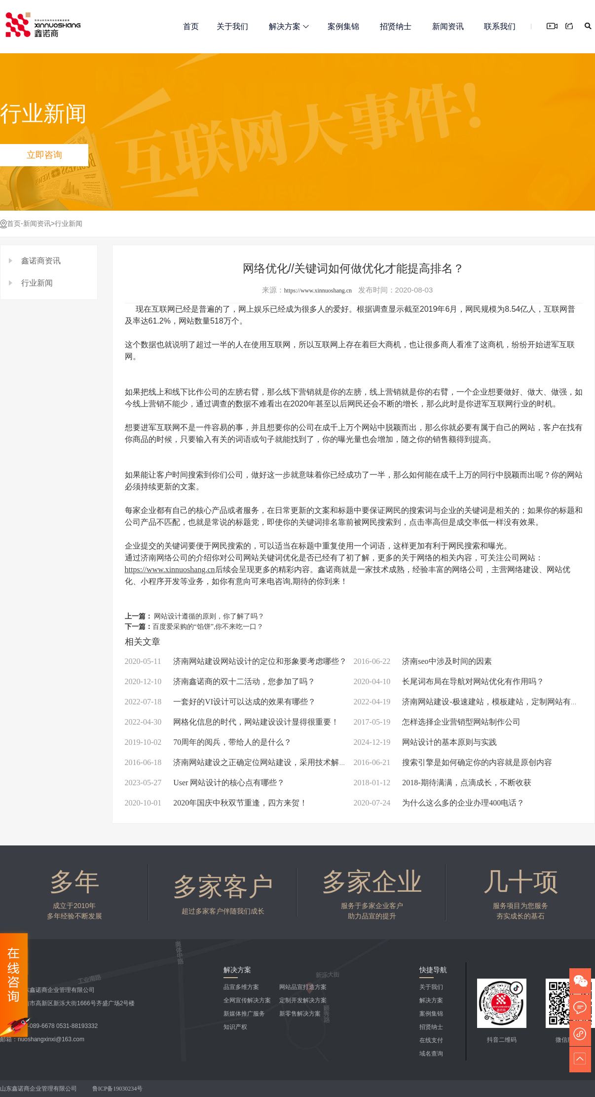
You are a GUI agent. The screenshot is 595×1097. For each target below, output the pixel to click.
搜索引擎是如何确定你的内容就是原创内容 (453, 762)
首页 (191, 26)
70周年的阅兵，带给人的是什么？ (208, 742)
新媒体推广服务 (244, 1013)
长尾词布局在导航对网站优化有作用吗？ (449, 681)
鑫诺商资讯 (41, 260)
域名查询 (431, 1053)
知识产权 (235, 1027)
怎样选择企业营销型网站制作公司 (437, 722)
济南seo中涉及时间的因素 (423, 661)
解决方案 (289, 26)
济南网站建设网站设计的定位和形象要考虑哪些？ (236, 661)
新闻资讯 (448, 26)
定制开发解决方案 (303, 1000)
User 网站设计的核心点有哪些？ (205, 782)
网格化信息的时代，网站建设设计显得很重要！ (232, 722)
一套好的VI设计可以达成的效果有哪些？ (220, 701)
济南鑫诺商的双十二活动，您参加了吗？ (220, 681)
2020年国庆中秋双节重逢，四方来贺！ (216, 803)
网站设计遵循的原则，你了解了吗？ (208, 616)
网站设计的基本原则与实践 (425, 742)
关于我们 (232, 26)
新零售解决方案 (300, 1013)
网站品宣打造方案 (303, 987)
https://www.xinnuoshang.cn (318, 290)
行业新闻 (68, 223)
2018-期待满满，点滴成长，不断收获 (442, 782)
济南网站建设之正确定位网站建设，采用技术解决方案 (244, 762)
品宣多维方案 (241, 987)
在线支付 (431, 1040)
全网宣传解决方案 (247, 1000)
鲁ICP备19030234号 (118, 1088)
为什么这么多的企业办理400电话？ (439, 803)
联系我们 (500, 26)
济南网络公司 (164, 557)
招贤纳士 (395, 26)
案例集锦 (343, 26)
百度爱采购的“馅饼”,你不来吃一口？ (208, 626)
